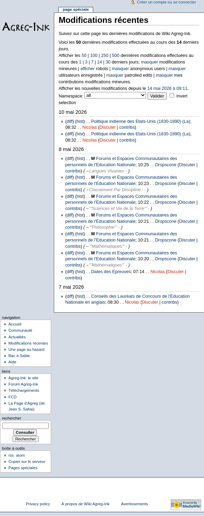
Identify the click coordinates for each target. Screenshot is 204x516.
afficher (87, 68)
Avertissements (134, 504)
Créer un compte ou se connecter (166, 2)
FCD (12, 397)
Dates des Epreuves (111, 271)
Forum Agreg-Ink (23, 384)
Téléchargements (23, 390)
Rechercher (11, 418)
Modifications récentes (28, 343)
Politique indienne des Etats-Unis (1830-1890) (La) (140, 121)
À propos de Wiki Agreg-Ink (85, 504)
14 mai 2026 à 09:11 (167, 88)
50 (84, 55)
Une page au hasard (26, 349)
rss (11, 455)
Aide (12, 362)
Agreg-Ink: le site (23, 378)
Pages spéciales (22, 468)
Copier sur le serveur (26, 461)
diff (70, 121)
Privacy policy (38, 504)
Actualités (17, 337)
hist (80, 121)
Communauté (20, 330)
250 (104, 55)
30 (108, 62)
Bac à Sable (19, 356)
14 (99, 62)
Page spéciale (76, 9)
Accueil (14, 324)
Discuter (107, 127)
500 (115, 55)
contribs (126, 127)
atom (20, 455)
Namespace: (71, 96)
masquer (149, 62)
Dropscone (165, 164)
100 (93, 55)
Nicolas (89, 127)
